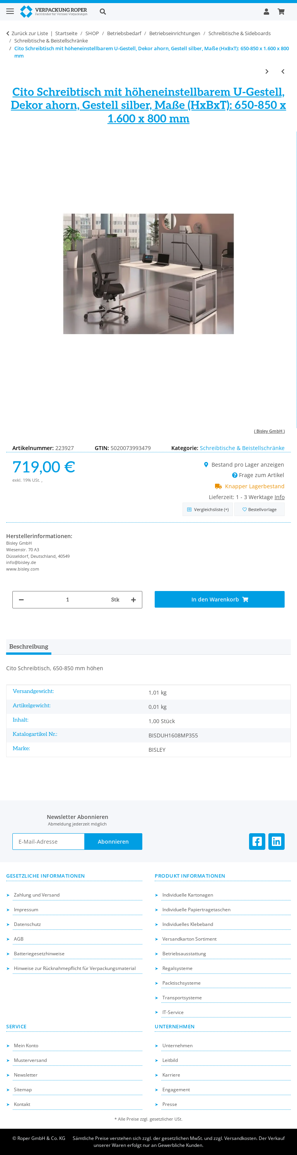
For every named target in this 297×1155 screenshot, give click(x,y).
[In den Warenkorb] (220, 599)
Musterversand (30, 1060)
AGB (19, 939)
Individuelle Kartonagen (187, 895)
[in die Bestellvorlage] (259, 509)
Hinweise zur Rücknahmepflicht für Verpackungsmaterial (75, 968)
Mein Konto (26, 1045)
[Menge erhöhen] (133, 599)
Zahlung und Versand (37, 895)
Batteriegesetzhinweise (39, 953)
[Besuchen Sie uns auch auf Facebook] (257, 841)
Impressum (26, 909)
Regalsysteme (177, 968)
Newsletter (26, 1075)
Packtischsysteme (181, 983)
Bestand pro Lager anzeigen (244, 464)
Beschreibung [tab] (28, 647)
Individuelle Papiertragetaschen (196, 909)
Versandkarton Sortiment (189, 939)
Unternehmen (177, 1045)
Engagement (176, 1089)
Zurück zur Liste (30, 33)
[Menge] (67, 599)
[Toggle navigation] (10, 8)
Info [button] (280, 497)
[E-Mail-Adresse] (48, 841)
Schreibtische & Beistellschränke (242, 448)
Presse (169, 1104)
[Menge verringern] (21, 599)
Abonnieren (113, 841)
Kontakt (22, 1104)
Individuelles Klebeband (187, 924)
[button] (175, 11)
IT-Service (173, 1012)
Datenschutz (27, 924)
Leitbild (170, 1060)
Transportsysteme (182, 997)
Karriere (171, 1075)
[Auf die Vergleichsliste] (208, 509)
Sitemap (23, 1089)
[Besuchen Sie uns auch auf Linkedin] (276, 841)
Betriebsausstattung (184, 953)
